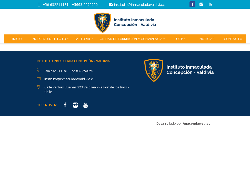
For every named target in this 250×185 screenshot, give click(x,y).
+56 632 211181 (56, 70)
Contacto (233, 39)
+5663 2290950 (85, 4)
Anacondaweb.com (198, 123)
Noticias (206, 39)
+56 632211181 (56, 4)
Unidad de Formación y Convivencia (131, 39)
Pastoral (83, 39)
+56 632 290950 (81, 70)
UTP (179, 39)
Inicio (17, 39)
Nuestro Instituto (49, 39)
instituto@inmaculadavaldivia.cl (139, 4)
